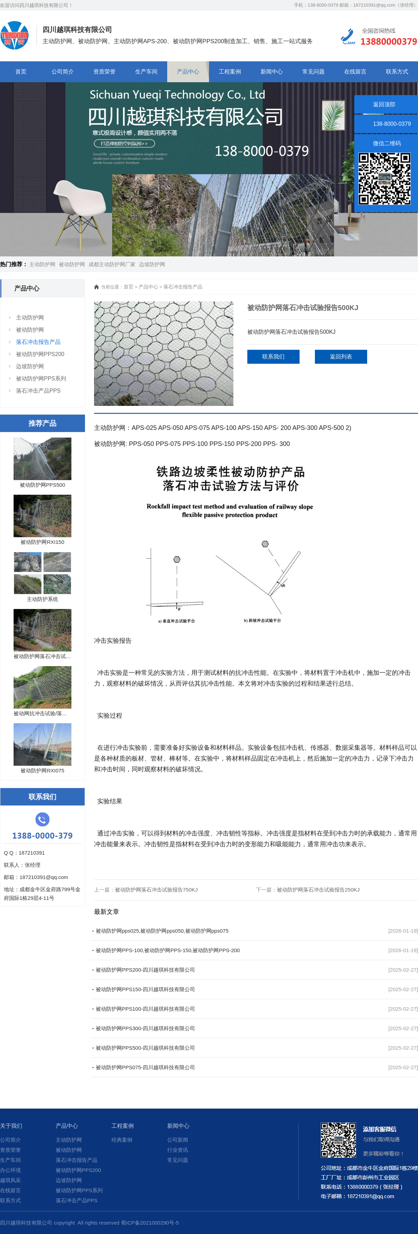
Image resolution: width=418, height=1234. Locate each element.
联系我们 (273, 357)
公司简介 (63, 72)
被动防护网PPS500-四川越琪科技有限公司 (145, 1048)
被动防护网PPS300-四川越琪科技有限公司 (145, 1028)
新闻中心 (272, 72)
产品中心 (188, 72)
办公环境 (10, 1170)
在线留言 (355, 72)
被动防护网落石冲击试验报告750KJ (156, 890)
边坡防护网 (152, 264)
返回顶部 (384, 104)
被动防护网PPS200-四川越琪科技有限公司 (145, 970)
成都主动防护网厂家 (112, 264)
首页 (20, 72)
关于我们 (11, 1126)
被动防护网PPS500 (42, 485)
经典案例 (121, 1140)
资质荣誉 (104, 72)
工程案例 (230, 72)
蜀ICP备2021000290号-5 (150, 1223)
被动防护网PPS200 (40, 354)
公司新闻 (177, 1140)
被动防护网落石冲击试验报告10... (53, 656)
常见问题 (313, 72)
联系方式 (397, 72)
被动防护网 (72, 264)
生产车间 (146, 72)
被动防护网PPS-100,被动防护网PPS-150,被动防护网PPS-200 (168, 950)
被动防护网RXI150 (42, 542)
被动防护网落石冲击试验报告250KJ (318, 890)
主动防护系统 (42, 599)
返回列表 (341, 357)
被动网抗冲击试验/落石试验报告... (53, 713)
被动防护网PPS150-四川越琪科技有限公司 (145, 989)
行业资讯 (177, 1150)
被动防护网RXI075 (42, 770)
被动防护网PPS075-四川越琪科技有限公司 (145, 1067)
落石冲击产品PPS (38, 391)
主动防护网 (42, 264)
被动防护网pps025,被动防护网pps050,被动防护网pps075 (162, 931)
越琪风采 (10, 1180)
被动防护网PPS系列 (41, 378)
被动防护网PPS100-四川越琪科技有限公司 (145, 1009)
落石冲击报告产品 (38, 342)
